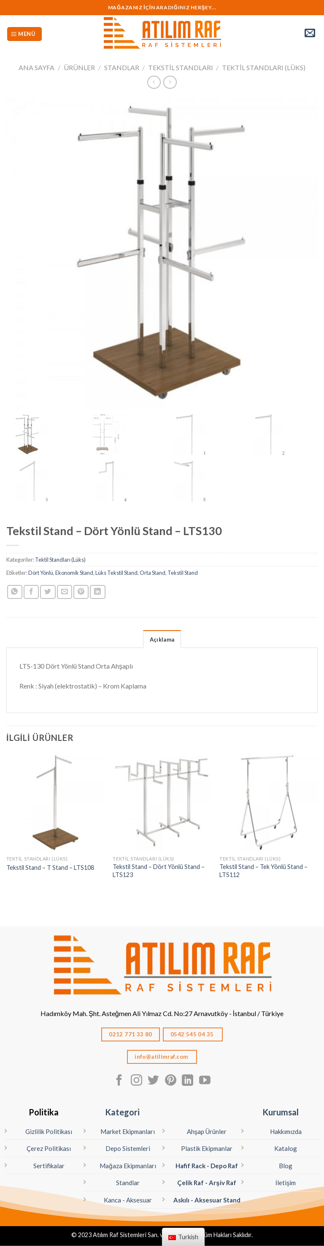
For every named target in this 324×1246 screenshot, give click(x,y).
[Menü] (24, 34)
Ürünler (79, 67)
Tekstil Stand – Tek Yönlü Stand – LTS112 (263, 870)
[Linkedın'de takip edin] (187, 1081)
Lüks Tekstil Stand (116, 572)
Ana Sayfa (36, 67)
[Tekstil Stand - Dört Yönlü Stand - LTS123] (162, 802)
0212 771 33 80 (130, 1034)
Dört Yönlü (40, 572)
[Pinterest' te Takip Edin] (170, 1081)
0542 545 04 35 (192, 1034)
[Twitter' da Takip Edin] (153, 1081)
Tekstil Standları (180, 67)
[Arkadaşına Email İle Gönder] (64, 592)
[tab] (162, 639)
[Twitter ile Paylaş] (47, 592)
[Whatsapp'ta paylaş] (14, 592)
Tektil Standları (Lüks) (263, 67)
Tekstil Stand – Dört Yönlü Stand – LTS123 (159, 870)
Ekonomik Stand (74, 572)
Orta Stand (152, 572)
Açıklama (162, 639)
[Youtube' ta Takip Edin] (205, 1081)
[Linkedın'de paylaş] (97, 592)
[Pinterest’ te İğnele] (81, 592)
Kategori (122, 1112)
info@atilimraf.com (162, 1056)
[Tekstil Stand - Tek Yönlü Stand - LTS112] (268, 802)
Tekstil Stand (182, 572)
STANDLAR (121, 67)
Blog (285, 1165)
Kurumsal (280, 1112)
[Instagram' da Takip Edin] (136, 1081)
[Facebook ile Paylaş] (31, 592)
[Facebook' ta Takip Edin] (119, 1081)
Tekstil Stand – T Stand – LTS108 (50, 867)
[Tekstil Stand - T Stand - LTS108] (55, 802)
